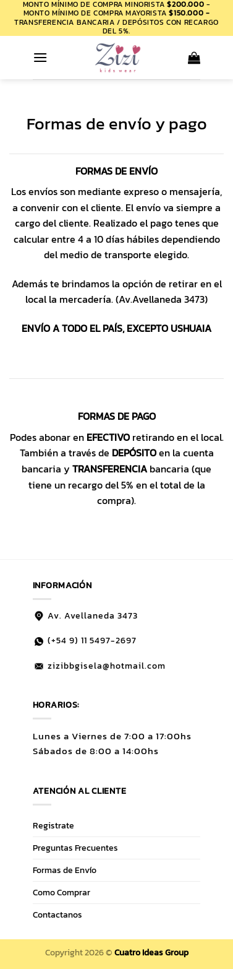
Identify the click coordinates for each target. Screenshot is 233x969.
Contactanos (57, 914)
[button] (40, 57)
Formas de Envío (64, 870)
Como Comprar (61, 892)
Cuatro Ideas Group (151, 952)
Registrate (53, 825)
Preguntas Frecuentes (75, 847)
